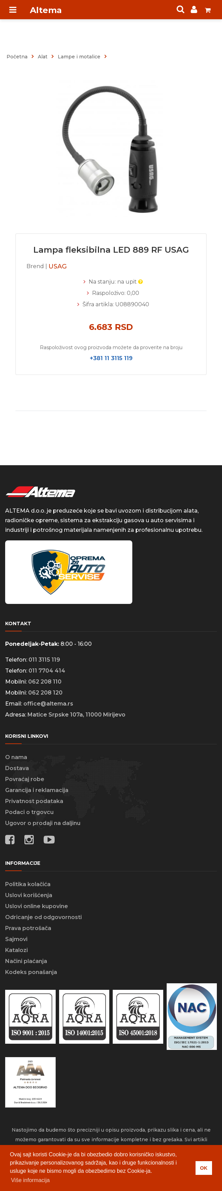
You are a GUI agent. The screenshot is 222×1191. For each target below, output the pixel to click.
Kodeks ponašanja (31, 972)
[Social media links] (49, 840)
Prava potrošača (28, 928)
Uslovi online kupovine (36, 906)
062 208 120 (45, 692)
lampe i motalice (79, 57)
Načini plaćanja (26, 961)
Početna (17, 57)
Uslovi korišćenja (28, 895)
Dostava (17, 768)
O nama (16, 757)
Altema (46, 10)
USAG (57, 266)
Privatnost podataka (34, 801)
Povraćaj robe (24, 779)
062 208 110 (45, 681)
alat (42, 57)
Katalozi (16, 950)
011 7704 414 (47, 670)
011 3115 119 (44, 659)
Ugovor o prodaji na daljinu (42, 823)
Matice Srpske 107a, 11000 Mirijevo (76, 714)
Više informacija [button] (30, 1180)
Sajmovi (16, 939)
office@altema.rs (48, 703)
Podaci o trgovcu (29, 812)
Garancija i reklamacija (36, 790)
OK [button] (204, 1168)
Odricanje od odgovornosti (43, 917)
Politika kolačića (28, 884)
